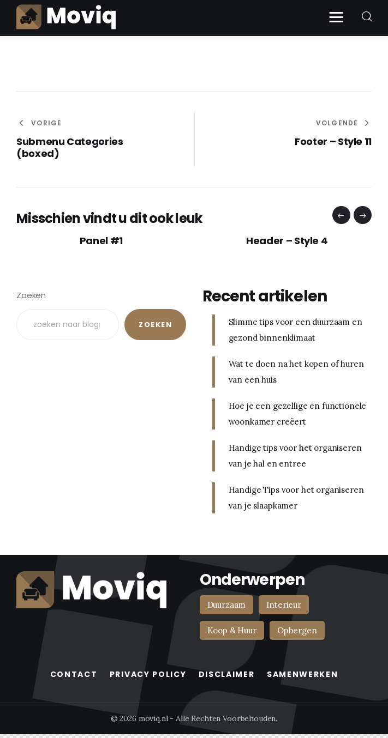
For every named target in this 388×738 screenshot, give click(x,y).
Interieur (283, 605)
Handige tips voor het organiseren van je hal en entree (295, 456)
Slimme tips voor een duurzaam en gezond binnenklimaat (295, 330)
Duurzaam (226, 605)
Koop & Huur (231, 630)
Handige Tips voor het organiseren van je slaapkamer (296, 498)
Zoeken (31, 295)
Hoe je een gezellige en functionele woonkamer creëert (298, 414)
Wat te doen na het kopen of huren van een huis (296, 372)
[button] (341, 215)
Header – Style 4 (286, 241)
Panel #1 (101, 241)
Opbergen (297, 630)
